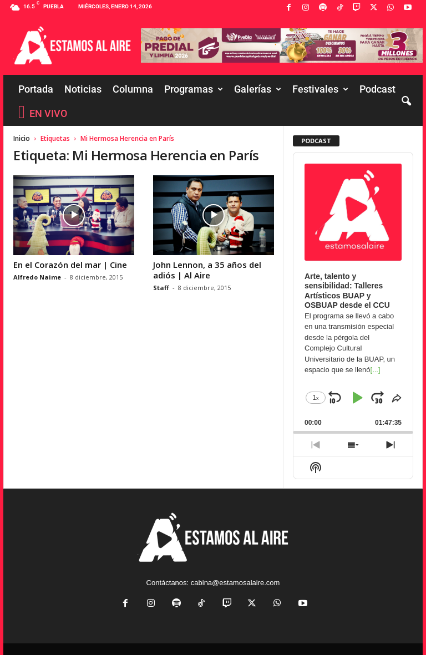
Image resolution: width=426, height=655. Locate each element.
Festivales (320, 89)
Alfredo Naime (37, 277)
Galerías (257, 89)
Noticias (83, 89)
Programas (193, 89)
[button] (406, 101)
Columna (133, 89)
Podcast (377, 89)
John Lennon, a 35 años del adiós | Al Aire (207, 270)
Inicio (21, 138)
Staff (161, 287)
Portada (35, 89)
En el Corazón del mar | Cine (70, 264)
